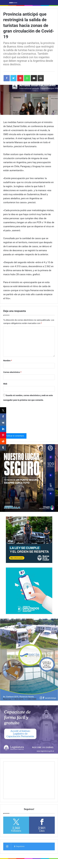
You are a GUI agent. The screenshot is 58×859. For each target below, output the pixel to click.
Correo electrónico (12, 372)
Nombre (7, 360)
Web (5, 384)
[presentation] (16, 417)
